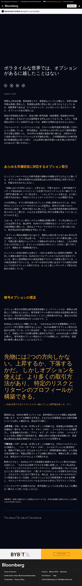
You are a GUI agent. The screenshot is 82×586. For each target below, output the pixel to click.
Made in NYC (53, 572)
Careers (44, 572)
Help (54, 575)
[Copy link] (23, 86)
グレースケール (35, 518)
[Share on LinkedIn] (17, 87)
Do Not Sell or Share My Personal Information (19, 575)
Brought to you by (30, 11)
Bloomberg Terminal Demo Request (31, 1)
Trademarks (8, 579)
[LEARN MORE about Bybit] (61, 554)
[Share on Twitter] (11, 87)
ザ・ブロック (11, 518)
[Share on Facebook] (5, 87)
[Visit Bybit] (20, 554)
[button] (10, 1)
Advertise (63, 572)
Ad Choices (46, 575)
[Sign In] (79, 6)
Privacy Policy (19, 579)
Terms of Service (10, 572)
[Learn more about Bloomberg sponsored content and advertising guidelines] (11, 11)
